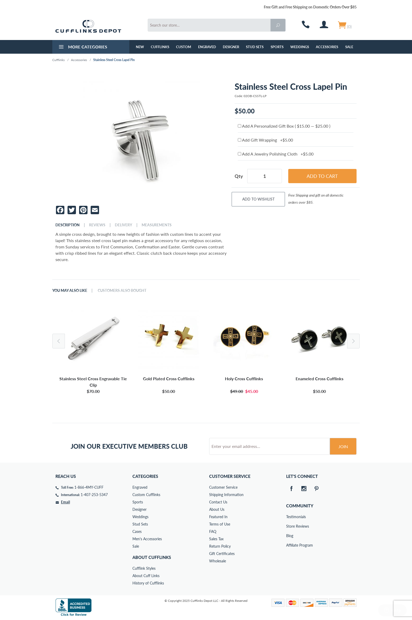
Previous (58, 341)
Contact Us (218, 502)
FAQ (212, 531)
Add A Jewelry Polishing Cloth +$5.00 (275, 153)
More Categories (82, 47)
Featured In (218, 516)
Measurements (157, 225)
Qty (239, 176)
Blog (289, 535)
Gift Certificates (222, 553)
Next (353, 341)
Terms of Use (219, 524)
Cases (137, 531)
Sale (349, 47)
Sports (277, 47)
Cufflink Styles (144, 568)
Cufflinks (160, 47)
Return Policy (220, 546)
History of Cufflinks (148, 583)
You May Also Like (69, 290)
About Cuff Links (145, 575)
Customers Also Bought (122, 290)
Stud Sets (255, 47)
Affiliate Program (289, 545)
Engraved (207, 47)
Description (67, 225)
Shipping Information (226, 494)
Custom (183, 47)
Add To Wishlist (258, 199)
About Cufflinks (151, 557)
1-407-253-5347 (94, 494)
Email (65, 502)
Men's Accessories (147, 539)
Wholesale (217, 561)
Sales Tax (216, 539)
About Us (216, 509)
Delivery (123, 225)
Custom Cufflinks (146, 494)
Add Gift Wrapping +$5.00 (265, 139)
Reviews (97, 225)
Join (343, 446)
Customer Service (223, 487)
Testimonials (289, 516)
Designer (231, 47)
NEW (140, 47)
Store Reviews (289, 526)
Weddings (299, 47)
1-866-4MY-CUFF (89, 487)
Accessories (327, 47)
